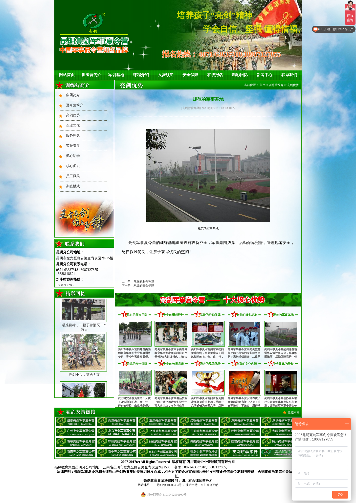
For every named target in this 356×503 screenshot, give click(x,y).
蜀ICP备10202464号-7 (170, 485)
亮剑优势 (73, 115)
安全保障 (190, 75)
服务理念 (73, 135)
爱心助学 (73, 156)
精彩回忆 (240, 75)
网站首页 (67, 75)
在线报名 (215, 75)
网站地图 (144, 485)
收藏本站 (294, 412)
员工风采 (73, 176)
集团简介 (73, 95)
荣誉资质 (73, 146)
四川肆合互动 (209, 485)
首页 (263, 85)
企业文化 (73, 125)
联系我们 (289, 75)
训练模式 (73, 186)
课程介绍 (141, 75)
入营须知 (166, 75)
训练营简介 (91, 75)
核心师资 (73, 166)
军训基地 (116, 75)
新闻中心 (264, 75)
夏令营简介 (74, 105)
